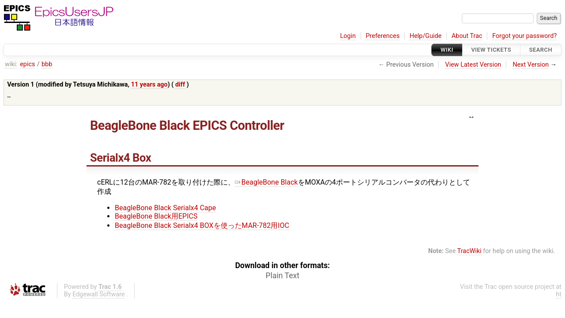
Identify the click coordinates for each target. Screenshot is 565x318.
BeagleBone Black (266, 182)
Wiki (447, 49)
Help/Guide (425, 36)
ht (558, 294)
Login (348, 36)
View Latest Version (473, 64)
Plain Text (282, 275)
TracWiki (469, 251)
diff (180, 84)
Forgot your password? (524, 36)
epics (27, 64)
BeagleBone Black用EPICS (156, 216)
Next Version (530, 64)
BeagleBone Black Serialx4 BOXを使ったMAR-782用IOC (202, 225)
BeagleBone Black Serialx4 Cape (165, 208)
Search (540, 49)
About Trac (467, 36)
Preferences (382, 36)
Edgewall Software (98, 294)
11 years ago (149, 84)
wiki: (11, 64)
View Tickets (491, 49)
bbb (46, 64)
